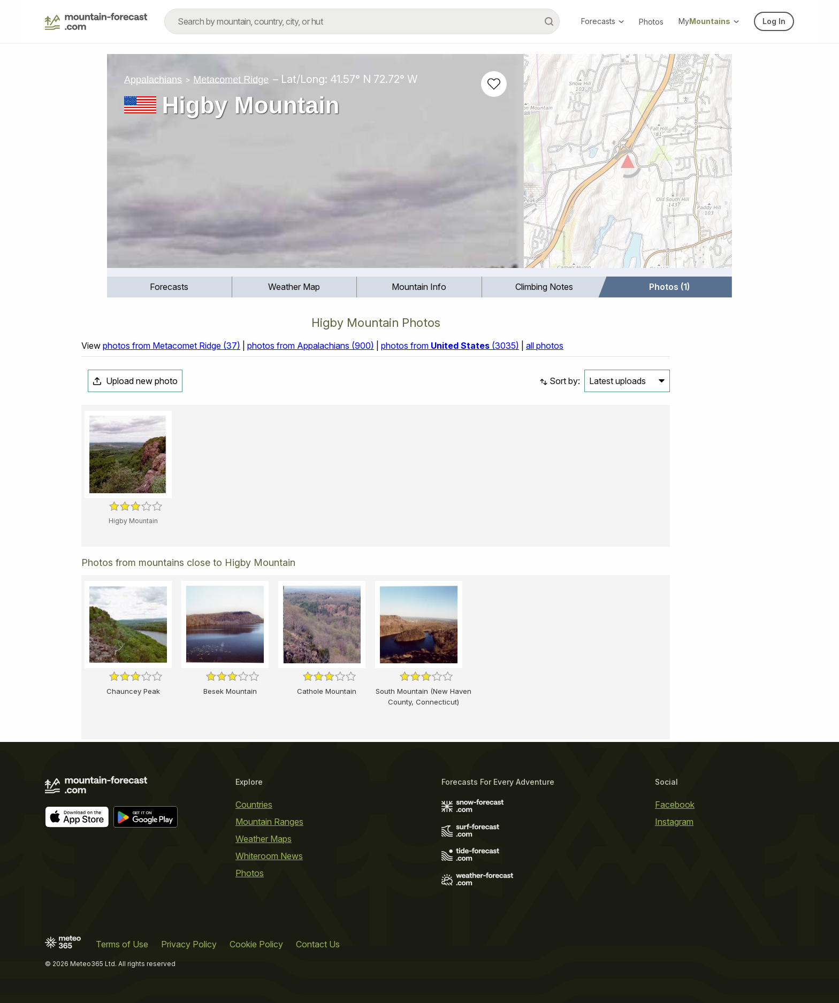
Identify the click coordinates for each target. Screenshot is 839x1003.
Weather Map (294, 286)
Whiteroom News (269, 856)
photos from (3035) (450, 345)
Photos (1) (669, 286)
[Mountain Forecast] (96, 21)
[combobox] (362, 21)
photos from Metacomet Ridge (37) (171, 345)
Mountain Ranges (269, 821)
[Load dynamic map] (628, 165)
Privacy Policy (189, 944)
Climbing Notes (544, 286)
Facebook (675, 804)
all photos (544, 345)
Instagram (674, 821)
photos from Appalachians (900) (310, 345)
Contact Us (318, 944)
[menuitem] (169, 287)
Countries (253, 804)
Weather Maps (263, 838)
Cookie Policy (256, 944)
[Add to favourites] (494, 84)
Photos (651, 21)
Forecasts (602, 21)
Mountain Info (419, 286)
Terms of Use (122, 944)
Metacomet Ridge (231, 79)
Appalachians (153, 79)
